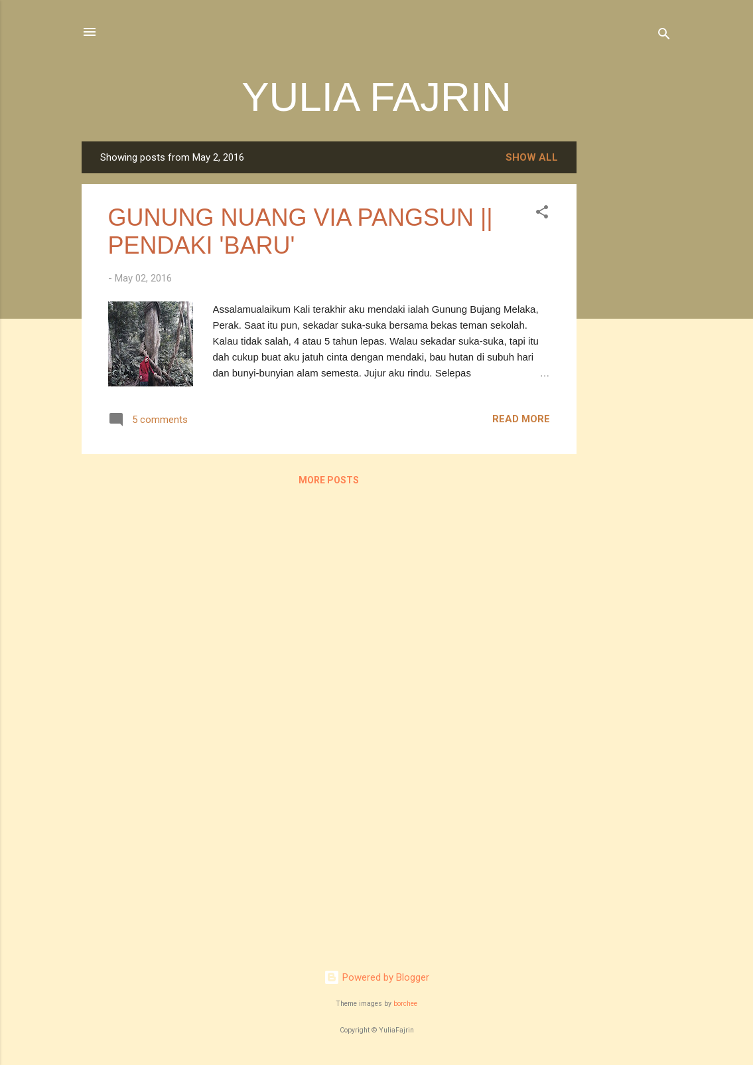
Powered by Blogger (376, 977)
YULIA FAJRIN (376, 97)
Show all (532, 157)
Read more (521, 419)
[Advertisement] (629, 340)
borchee (405, 1003)
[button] (542, 214)
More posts (329, 480)
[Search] (664, 36)
